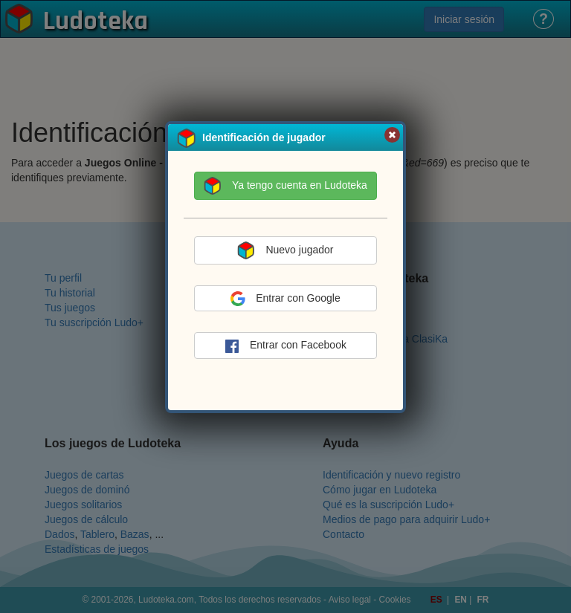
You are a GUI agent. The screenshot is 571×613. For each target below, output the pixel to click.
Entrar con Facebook (285, 346)
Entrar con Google (285, 298)
